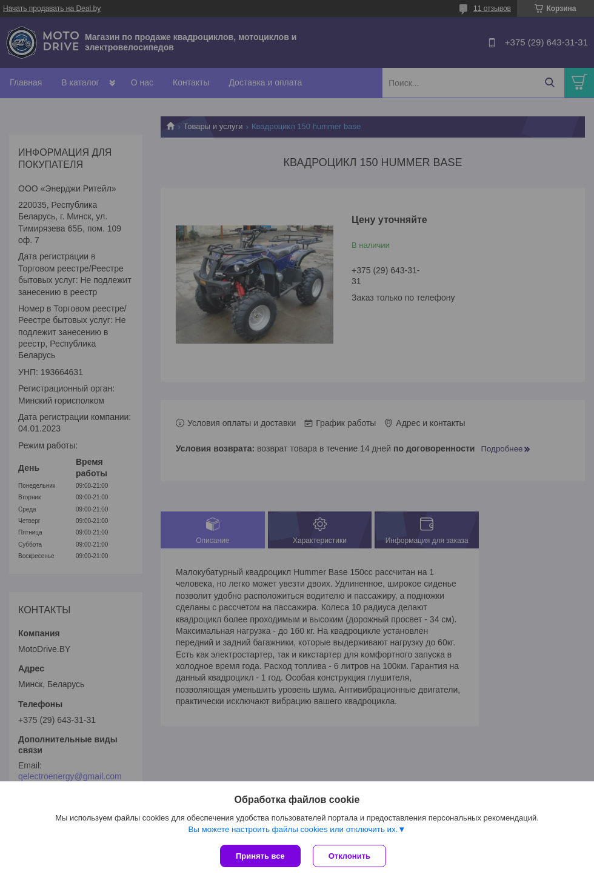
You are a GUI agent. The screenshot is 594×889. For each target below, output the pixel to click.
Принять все (260, 856)
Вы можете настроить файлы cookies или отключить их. (293, 829)
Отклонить (349, 856)
